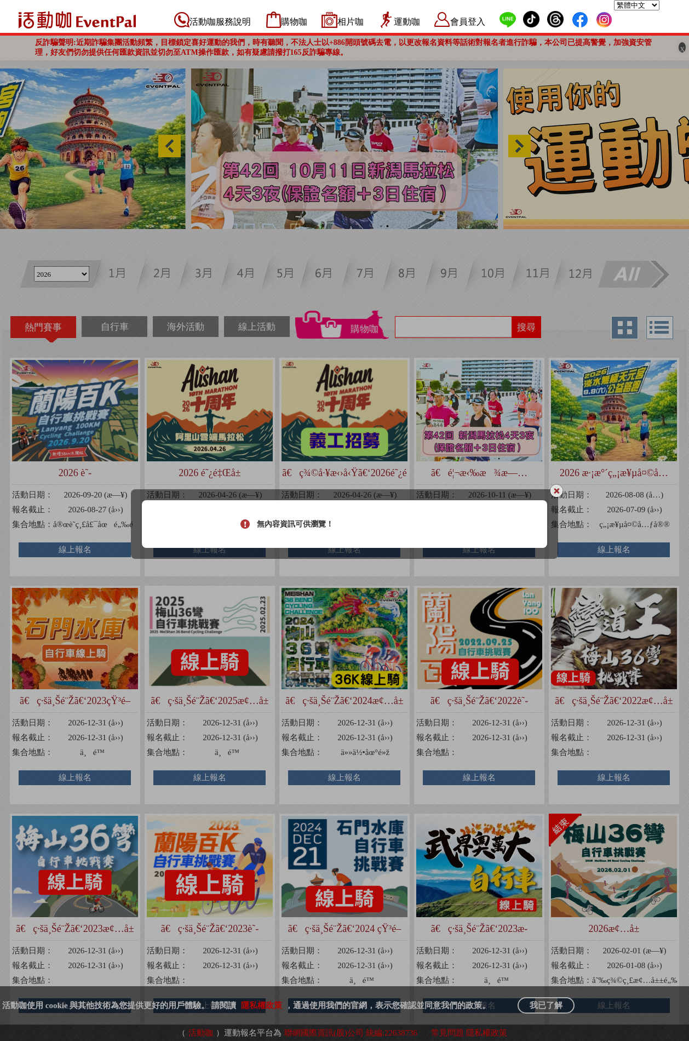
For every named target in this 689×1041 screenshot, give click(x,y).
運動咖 (407, 21)
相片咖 (350, 21)
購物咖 (294, 21)
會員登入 (467, 21)
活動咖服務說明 (220, 21)
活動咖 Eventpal (77, 19)
